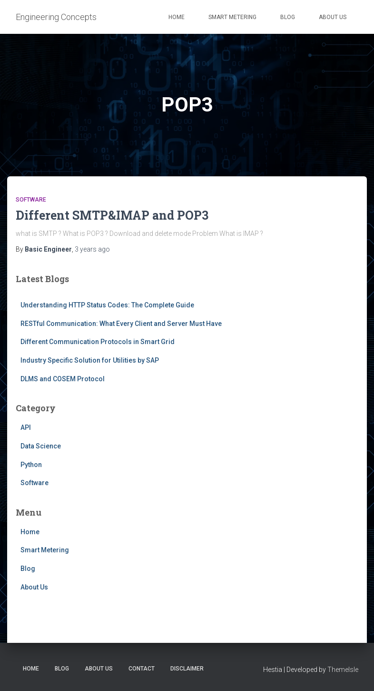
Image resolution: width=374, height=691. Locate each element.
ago (92, 249)
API (25, 427)
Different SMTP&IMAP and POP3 (112, 215)
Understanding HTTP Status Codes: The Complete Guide (107, 305)
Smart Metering (232, 17)
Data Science (40, 446)
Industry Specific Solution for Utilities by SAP (89, 360)
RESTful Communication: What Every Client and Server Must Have (121, 323)
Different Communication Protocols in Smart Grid (97, 342)
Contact (141, 668)
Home (176, 17)
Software (31, 199)
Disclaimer (187, 668)
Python (31, 464)
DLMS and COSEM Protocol (62, 379)
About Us (332, 17)
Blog (287, 17)
